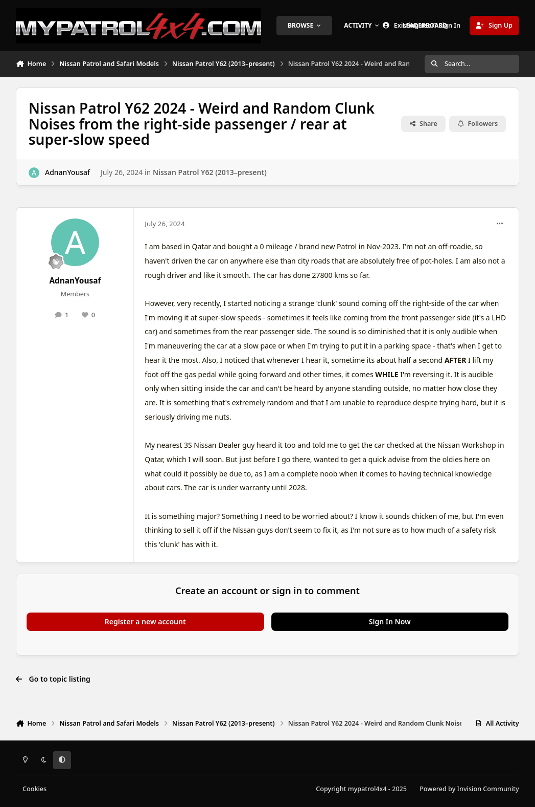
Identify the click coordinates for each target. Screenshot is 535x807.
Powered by (469, 788)
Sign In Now (390, 621)
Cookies (34, 788)
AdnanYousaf (67, 172)
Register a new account (145, 621)
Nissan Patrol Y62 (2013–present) (210, 172)
